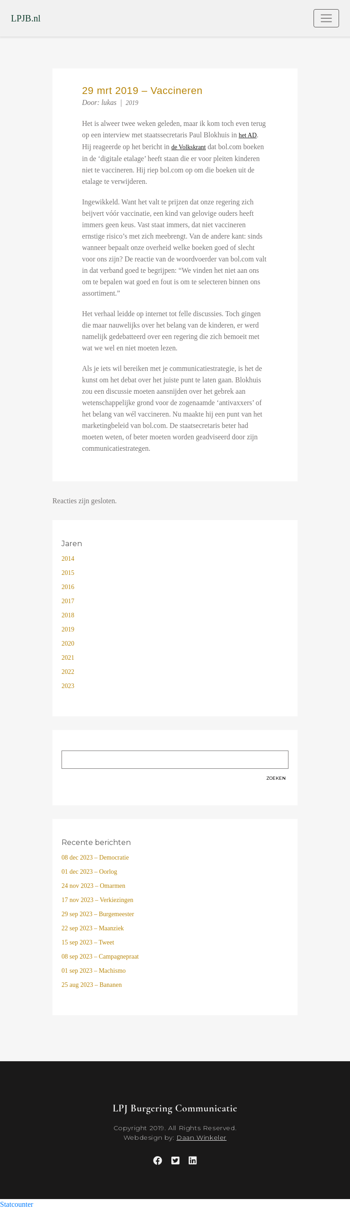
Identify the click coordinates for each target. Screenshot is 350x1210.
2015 (68, 572)
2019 (132, 102)
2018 (68, 615)
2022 (68, 671)
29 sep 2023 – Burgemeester (98, 914)
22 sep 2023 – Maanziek (93, 928)
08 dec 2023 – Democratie (95, 857)
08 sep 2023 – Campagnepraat (100, 956)
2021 (68, 657)
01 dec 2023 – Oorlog (89, 871)
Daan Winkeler (201, 1137)
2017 (68, 601)
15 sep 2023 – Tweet (88, 942)
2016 (68, 587)
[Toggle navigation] (326, 18)
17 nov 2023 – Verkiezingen (98, 900)
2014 (68, 558)
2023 (68, 686)
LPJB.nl (26, 18)
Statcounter (16, 1204)
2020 (68, 643)
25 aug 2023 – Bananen (92, 984)
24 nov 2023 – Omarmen (93, 885)
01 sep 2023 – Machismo (94, 970)
